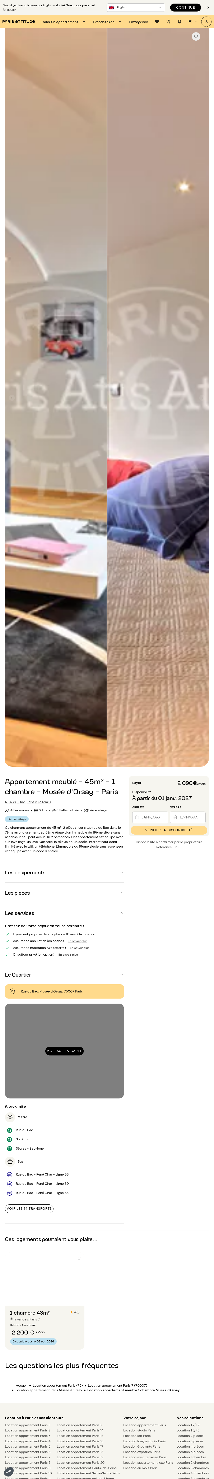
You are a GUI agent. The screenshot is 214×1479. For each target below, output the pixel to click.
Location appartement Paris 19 (80, 1457)
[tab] (63, 21)
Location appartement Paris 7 (27, 1457)
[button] (9, 1472)
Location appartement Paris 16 (80, 1441)
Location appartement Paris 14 (80, 1430)
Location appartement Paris (144, 1425)
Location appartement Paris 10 (28, 1473)
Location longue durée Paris (144, 1441)
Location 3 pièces (190, 1441)
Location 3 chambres (193, 1468)
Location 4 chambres (193, 1473)
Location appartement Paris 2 (27, 1430)
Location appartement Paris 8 (28, 1462)
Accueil (21, 1385)
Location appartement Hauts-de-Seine (87, 1468)
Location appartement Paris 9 (28, 1468)
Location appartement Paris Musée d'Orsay (48, 1390)
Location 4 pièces (190, 1446)
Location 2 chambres (193, 1462)
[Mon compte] (206, 22)
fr (193, 21)
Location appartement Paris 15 (80, 1436)
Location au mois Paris (140, 1468)
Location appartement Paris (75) (58, 1385)
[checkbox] (196, 36)
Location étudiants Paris (141, 1446)
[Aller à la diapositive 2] (44, 1297)
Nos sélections (190, 1417)
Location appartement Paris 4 (28, 1441)
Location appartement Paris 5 (28, 1446)
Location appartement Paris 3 (27, 1436)
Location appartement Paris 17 (80, 1446)
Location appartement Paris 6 (28, 1452)
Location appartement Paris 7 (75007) (117, 1385)
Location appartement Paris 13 (80, 1425)
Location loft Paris (137, 1436)
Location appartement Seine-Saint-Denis (88, 1473)
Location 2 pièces (190, 1436)
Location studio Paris (139, 1430)
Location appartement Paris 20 (80, 1462)
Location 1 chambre (191, 1457)
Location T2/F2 (188, 1425)
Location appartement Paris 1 (27, 1425)
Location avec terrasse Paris (145, 1457)
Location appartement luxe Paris (148, 1462)
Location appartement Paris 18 (80, 1452)
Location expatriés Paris (141, 1452)
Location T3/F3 (188, 1430)
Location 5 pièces (190, 1452)
